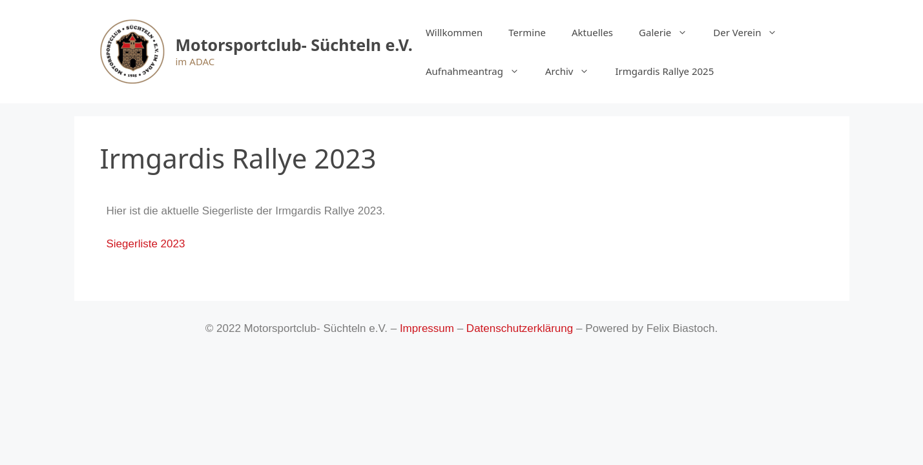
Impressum (427, 328)
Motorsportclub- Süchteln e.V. (294, 45)
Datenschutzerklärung (519, 328)
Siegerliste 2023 (146, 244)
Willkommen (454, 32)
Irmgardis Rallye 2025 (664, 71)
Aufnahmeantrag (479, 71)
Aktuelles (592, 32)
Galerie (669, 32)
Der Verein (751, 32)
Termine (527, 32)
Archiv (573, 71)
